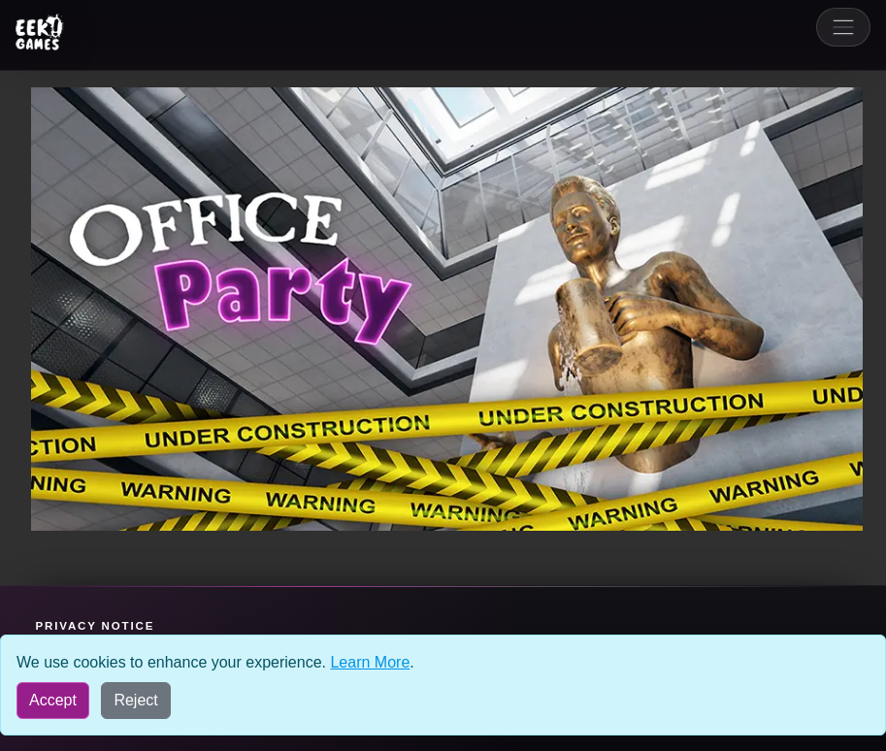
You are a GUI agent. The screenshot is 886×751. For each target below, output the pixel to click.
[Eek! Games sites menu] (40, 32)
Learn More (370, 662)
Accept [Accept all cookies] (53, 700)
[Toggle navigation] (843, 27)
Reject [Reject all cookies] (135, 700)
